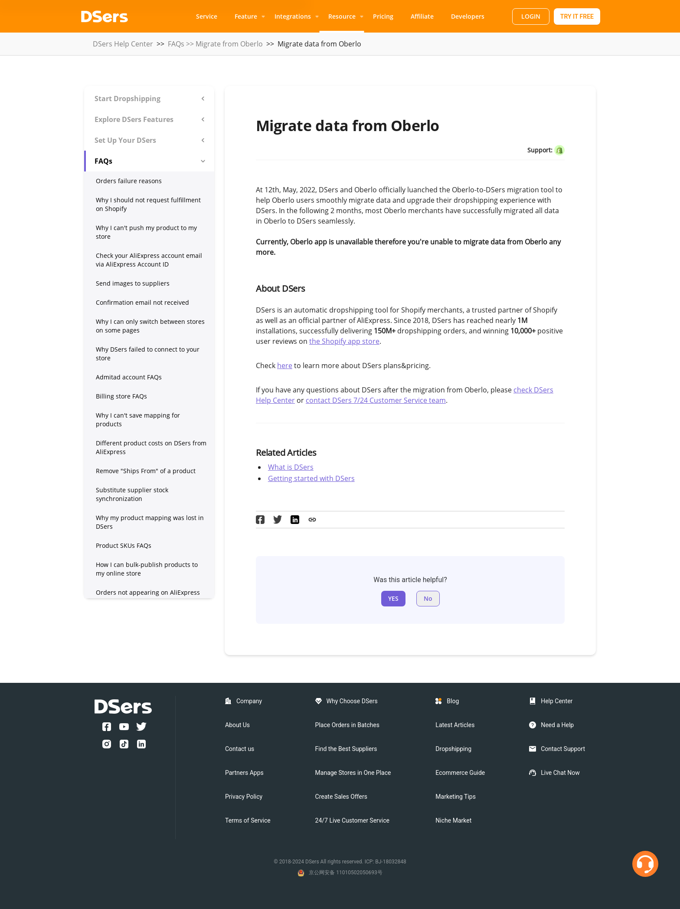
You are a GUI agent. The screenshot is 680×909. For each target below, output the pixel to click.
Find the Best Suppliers (346, 748)
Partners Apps (244, 772)
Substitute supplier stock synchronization (132, 494)
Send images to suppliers (133, 283)
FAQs (176, 44)
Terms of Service (248, 820)
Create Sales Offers (341, 796)
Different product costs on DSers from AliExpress (151, 447)
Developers (467, 16)
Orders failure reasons (129, 181)
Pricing (383, 16)
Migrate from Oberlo (229, 44)
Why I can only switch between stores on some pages (150, 325)
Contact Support (563, 748)
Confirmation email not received (142, 302)
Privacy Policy (243, 796)
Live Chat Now (560, 772)
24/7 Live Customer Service (352, 820)
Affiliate (422, 16)
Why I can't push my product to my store (146, 232)
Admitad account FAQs (129, 377)
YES (393, 598)
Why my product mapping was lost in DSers (150, 522)
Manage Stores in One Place (353, 772)
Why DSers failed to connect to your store (147, 353)
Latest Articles (454, 724)
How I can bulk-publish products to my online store (147, 568)
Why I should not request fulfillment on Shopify (148, 204)
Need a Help (557, 724)
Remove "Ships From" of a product (146, 471)
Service (206, 16)
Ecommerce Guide (460, 772)
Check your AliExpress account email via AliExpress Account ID (149, 259)
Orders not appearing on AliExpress (148, 592)
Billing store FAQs (121, 396)
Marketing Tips (455, 796)
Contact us (239, 748)
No (428, 598)
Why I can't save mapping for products (138, 419)
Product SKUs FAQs (123, 545)
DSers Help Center (123, 44)
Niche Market (453, 820)
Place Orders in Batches (347, 724)
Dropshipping (453, 748)
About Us (237, 724)
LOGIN (530, 16)
